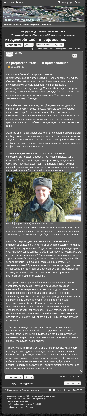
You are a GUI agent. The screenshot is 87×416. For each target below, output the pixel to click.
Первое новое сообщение (41, 49)
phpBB (25, 396)
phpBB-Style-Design (38, 399)
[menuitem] (19, 2)
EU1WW (18, 53)
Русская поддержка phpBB (17, 401)
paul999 (38, 404)
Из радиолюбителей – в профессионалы (36, 40)
